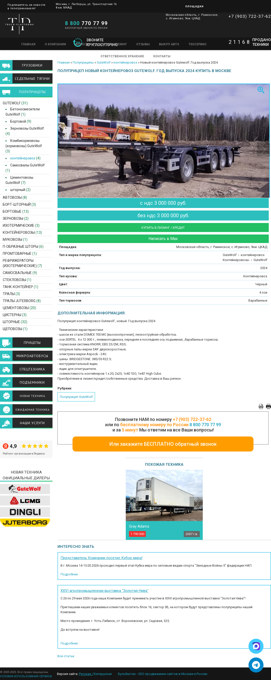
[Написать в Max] (256, 646)
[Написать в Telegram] (256, 664)
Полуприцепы (83, 62)
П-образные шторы (20, 247)
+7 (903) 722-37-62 (249, 16)
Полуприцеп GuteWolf (76, 397)
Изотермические (18, 225)
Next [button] (263, 149)
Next (196, 503)
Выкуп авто (169, 44)
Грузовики (32, 65)
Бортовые (12, 211)
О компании (55, 44)
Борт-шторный (17, 204)
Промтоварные (17, 254)
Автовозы (12, 197)
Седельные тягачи (32, 78)
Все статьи (66, 656)
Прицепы (32, 342)
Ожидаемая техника (32, 409)
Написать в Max (163, 238)
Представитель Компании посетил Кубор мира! (101, 558)
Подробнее (69, 574)
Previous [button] (64, 149)
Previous (132, 503)
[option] (164, 155)
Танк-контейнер (18, 287)
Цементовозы (16, 308)
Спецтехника (32, 369)
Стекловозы (14, 280)
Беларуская (103, 674)
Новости (82, 44)
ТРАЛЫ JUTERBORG (19, 301)
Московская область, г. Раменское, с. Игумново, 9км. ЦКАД (192, 16)
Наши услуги (32, 423)
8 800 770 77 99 (205, 424)
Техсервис (197, 44)
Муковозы (12, 240)
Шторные (11, 322)
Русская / (86, 674)
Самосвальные (17, 273)
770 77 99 (86, 23)
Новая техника (32, 396)
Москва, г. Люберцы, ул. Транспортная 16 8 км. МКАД (86, 6)
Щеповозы (12, 329)
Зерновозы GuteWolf (25, 128)
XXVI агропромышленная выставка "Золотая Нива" (104, 590)
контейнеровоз (125, 62)
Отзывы (143, 44)
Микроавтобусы (32, 356)
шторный (16, 190)
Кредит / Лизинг (113, 44)
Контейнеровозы (19, 233)
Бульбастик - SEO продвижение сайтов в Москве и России (162, 674)
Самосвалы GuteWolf (26, 165)
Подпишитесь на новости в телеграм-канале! (27, 6)
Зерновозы (13, 218)
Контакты (161, 56)
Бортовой (16, 121)
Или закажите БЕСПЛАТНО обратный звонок (163, 444)
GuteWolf (103, 62)
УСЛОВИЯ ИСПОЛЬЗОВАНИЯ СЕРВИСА (26, 676)
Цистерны (12, 315)
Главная (28, 44)
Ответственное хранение (122, 56)
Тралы (9, 294)
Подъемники (32, 382)
